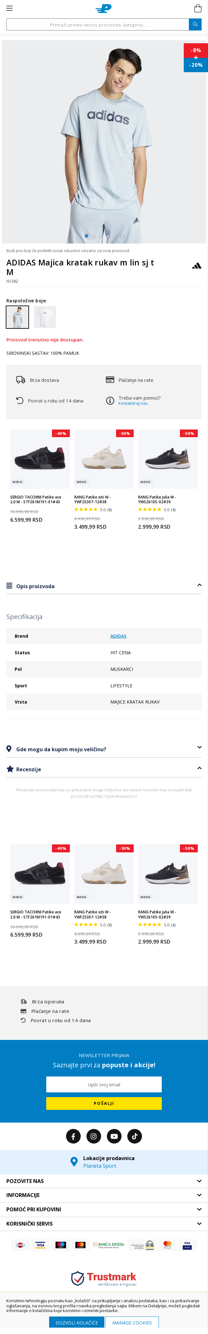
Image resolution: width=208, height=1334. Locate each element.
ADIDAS (118, 636)
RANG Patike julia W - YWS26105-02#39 (157, 500)
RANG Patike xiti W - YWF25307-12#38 (92, 500)
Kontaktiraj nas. (133, 403)
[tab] (104, 586)
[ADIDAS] (197, 268)
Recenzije (28, 769)
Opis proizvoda (35, 586)
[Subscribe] (104, 1103)
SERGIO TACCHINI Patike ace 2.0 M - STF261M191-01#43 (35, 500)
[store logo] (103, 8)
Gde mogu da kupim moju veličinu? (60, 749)
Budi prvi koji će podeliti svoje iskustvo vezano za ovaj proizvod (67, 250)
